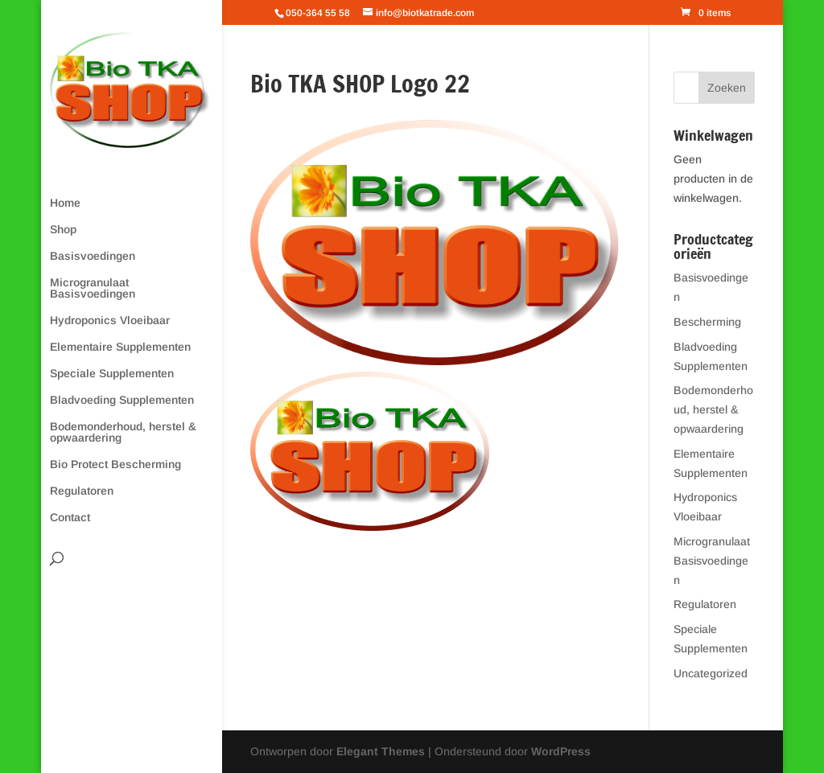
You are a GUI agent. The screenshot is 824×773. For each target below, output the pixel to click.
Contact (70, 518)
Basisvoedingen (92, 256)
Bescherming (707, 321)
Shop (63, 230)
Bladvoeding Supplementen (122, 400)
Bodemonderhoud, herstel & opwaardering (123, 432)
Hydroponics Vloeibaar (110, 321)
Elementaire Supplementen (120, 347)
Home (65, 203)
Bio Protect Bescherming (115, 464)
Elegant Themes (380, 751)
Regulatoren (81, 491)
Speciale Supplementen (112, 374)
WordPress (561, 751)
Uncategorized (711, 673)
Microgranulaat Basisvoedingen (92, 288)
